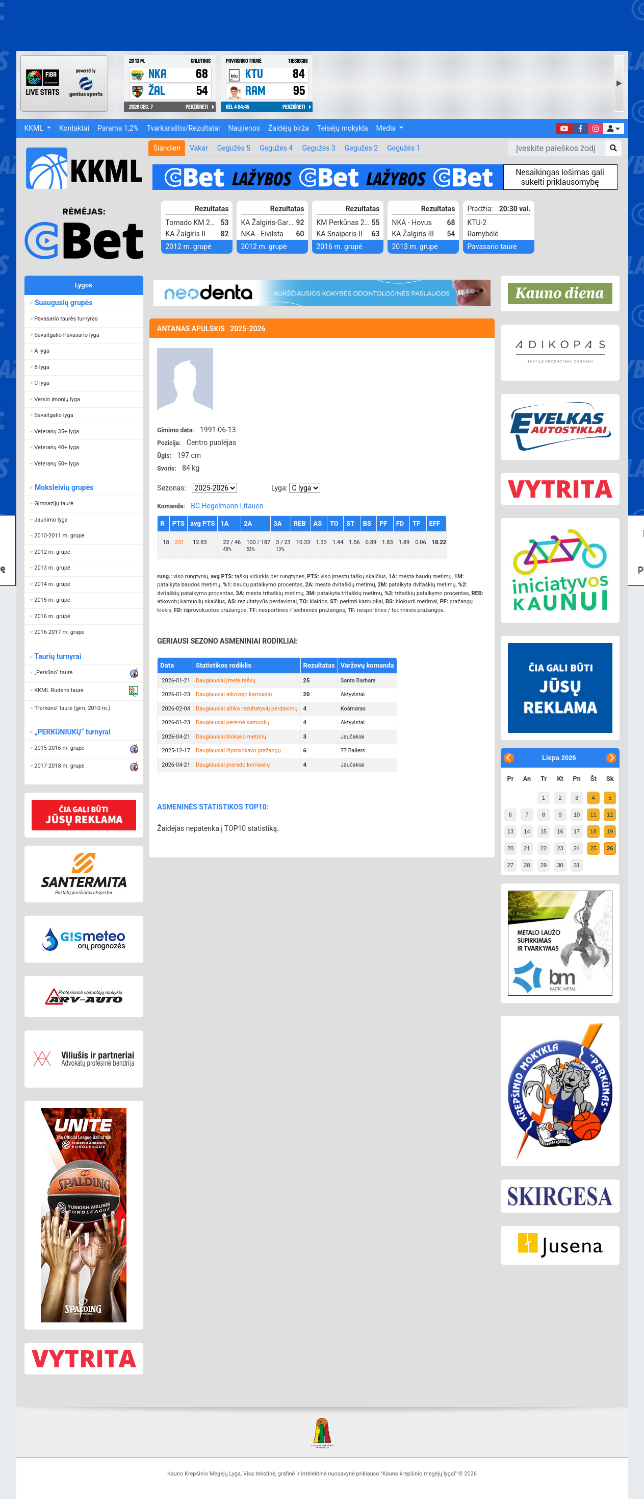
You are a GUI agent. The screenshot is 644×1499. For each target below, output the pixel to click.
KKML (34, 128)
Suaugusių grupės (63, 303)
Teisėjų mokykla (342, 128)
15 (543, 831)
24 (577, 848)
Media (387, 128)
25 (593, 848)
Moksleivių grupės (64, 487)
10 (577, 815)
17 (577, 831)
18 (593, 831)
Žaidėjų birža (288, 128)
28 (527, 865)
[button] (613, 128)
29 (543, 865)
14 (527, 831)
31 (577, 865)
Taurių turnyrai (58, 656)
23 (560, 848)
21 (527, 848)
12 (610, 815)
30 (560, 865)
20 (510, 848)
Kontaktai (74, 128)
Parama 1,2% (118, 128)
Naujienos (244, 128)
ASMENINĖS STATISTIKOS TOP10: (213, 807)
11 (593, 815)
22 (543, 848)
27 (510, 865)
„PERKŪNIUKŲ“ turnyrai (72, 732)
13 (510, 831)
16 (560, 831)
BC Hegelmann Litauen (227, 506)
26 (610, 848)
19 (610, 831)
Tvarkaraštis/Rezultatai (183, 128)
